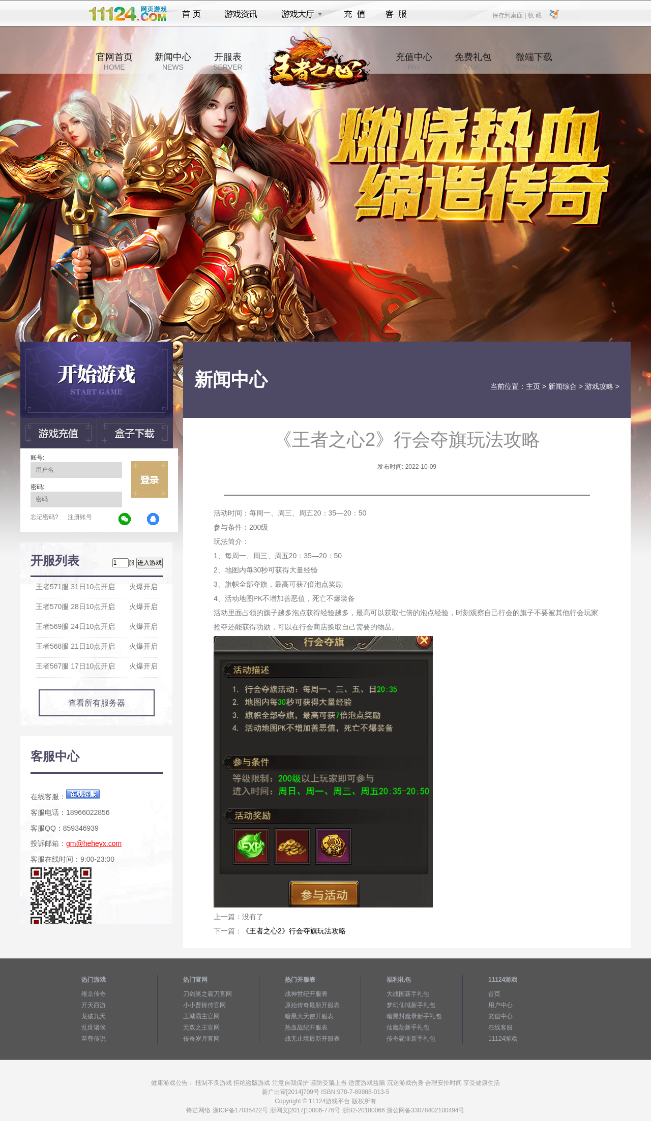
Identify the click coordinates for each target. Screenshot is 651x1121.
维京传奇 (93, 993)
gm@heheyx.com (94, 843)
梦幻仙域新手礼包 (411, 1005)
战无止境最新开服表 (312, 1038)
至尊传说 (93, 1038)
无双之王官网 (201, 1027)
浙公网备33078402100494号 (425, 1110)
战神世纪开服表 (306, 993)
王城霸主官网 (201, 1016)
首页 (191, 14)
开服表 (227, 61)
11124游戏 (502, 1038)
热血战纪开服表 (306, 1027)
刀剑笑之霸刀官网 (207, 993)
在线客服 (500, 1027)
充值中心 (414, 61)
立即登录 (149, 479)
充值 (354, 14)
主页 (533, 386)
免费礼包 (473, 61)
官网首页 (114, 61)
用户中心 (500, 1005)
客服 (396, 14)
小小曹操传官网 (204, 1005)
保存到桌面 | (509, 14)
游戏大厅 (299, 14)
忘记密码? (44, 517)
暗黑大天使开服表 (309, 1016)
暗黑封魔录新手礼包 (414, 1016)
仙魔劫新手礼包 (408, 1027)
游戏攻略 (599, 386)
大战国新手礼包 (408, 993)
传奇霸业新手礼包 (411, 1038)
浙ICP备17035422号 (240, 1110)
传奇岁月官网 (201, 1038)
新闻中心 (173, 61)
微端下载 (534, 61)
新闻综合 (562, 386)
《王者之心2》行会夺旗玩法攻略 (294, 931)
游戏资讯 (241, 14)
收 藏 (534, 14)
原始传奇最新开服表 (312, 1005)
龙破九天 (93, 1016)
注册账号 (80, 517)
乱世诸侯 (93, 1027)
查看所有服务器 (96, 703)
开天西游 (93, 1005)
